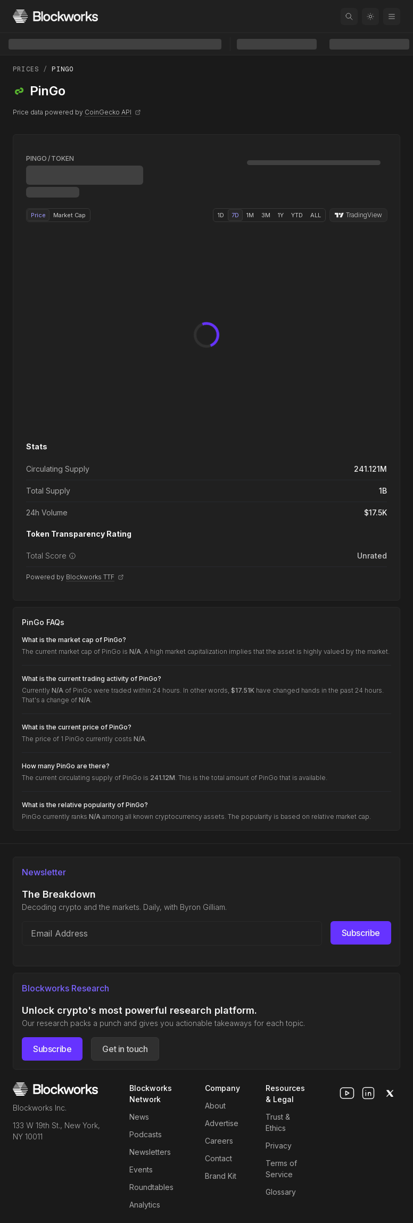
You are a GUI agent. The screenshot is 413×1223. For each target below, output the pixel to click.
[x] (389, 1093)
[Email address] (172, 933)
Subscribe (361, 932)
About (215, 1105)
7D (235, 215)
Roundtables (151, 1187)
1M (250, 215)
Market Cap (69, 215)
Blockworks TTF (95, 577)
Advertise (221, 1123)
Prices (26, 69)
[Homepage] (55, 16)
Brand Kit (220, 1175)
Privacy (279, 1145)
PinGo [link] (62, 69)
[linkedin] (368, 1093)
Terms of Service (281, 1169)
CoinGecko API (113, 112)
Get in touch (124, 1049)
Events (141, 1169)
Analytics (144, 1204)
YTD (297, 215)
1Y (281, 215)
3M (265, 215)
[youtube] (347, 1093)
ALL (315, 215)
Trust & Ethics (278, 1122)
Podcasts (145, 1134)
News (139, 1116)
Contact (218, 1158)
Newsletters (150, 1151)
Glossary (281, 1191)
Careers (219, 1140)
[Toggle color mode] (370, 16)
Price (38, 215)
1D (221, 215)
